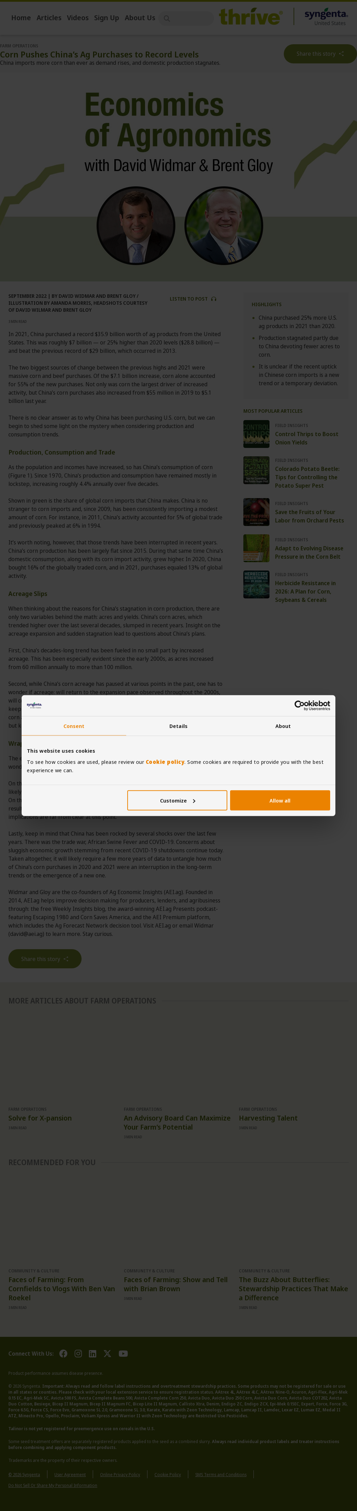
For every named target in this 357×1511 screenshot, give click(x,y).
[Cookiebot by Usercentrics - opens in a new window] (299, 705)
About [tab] (283, 725)
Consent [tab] (74, 725)
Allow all (279, 800)
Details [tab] (178, 725)
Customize (177, 800)
